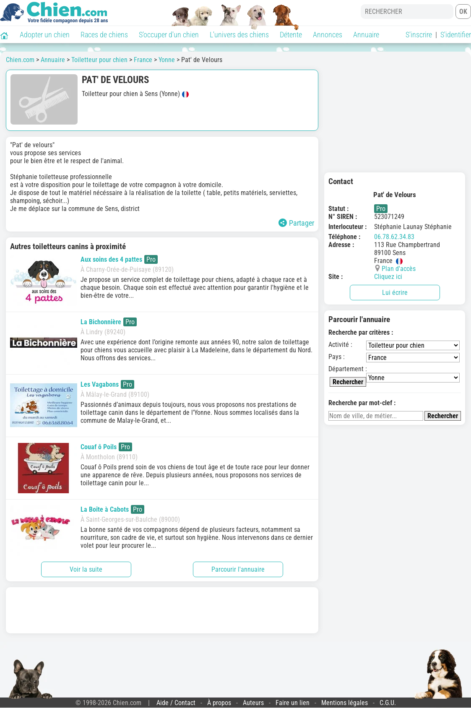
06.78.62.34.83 (394, 237)
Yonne (167, 60)
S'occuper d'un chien (169, 34)
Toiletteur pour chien (99, 60)
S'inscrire (419, 34)
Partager (296, 223)
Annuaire (366, 34)
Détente (291, 34)
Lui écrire (395, 293)
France (143, 60)
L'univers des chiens (239, 34)
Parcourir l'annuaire (238, 569)
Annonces (327, 34)
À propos (219, 703)
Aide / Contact (175, 703)
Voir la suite (86, 569)
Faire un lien (293, 703)
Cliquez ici (388, 277)
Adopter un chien (45, 34)
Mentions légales (344, 703)
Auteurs (253, 703)
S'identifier (455, 34)
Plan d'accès (399, 269)
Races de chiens (104, 34)
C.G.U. (388, 703)
